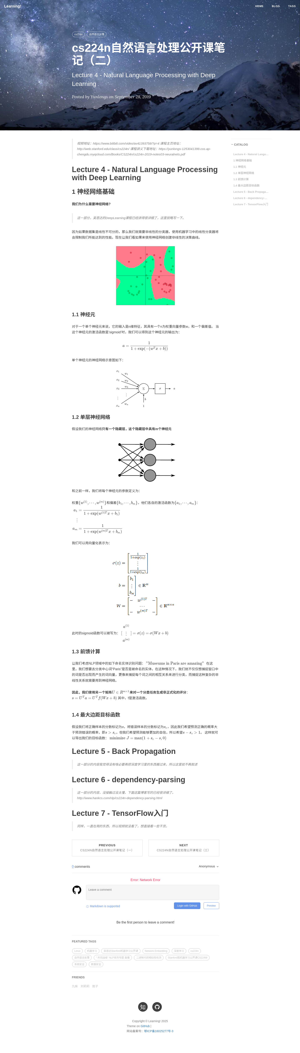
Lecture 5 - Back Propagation (251, 191)
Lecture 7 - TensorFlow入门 (250, 204)
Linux (77, 951)
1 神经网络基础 (242, 160)
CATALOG (241, 144)
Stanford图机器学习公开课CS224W (187, 957)
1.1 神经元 (239, 166)
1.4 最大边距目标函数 (246, 185)
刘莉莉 (85, 986)
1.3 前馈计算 (241, 179)
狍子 (95, 986)
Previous (107, 848)
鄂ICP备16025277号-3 (158, 1031)
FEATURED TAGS (84, 941)
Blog (276, 6)
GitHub (145, 1026)
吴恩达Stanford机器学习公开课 (121, 951)
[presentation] (145, 346)
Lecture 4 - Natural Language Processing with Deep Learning (251, 154)
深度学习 (179, 951)
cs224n (78, 34)
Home (259, 6)
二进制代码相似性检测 (148, 957)
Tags (292, 6)
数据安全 (96, 964)
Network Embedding (156, 951)
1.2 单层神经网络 (243, 173)
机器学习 (92, 951)
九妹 (75, 986)
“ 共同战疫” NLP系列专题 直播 (113, 957)
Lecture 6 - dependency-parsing (251, 198)
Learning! (12, 6)
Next (184, 848)
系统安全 (79, 964)
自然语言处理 (96, 34)
